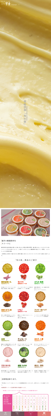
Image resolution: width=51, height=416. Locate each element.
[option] (25, 222)
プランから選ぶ (30, 414)
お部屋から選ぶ (17, 414)
